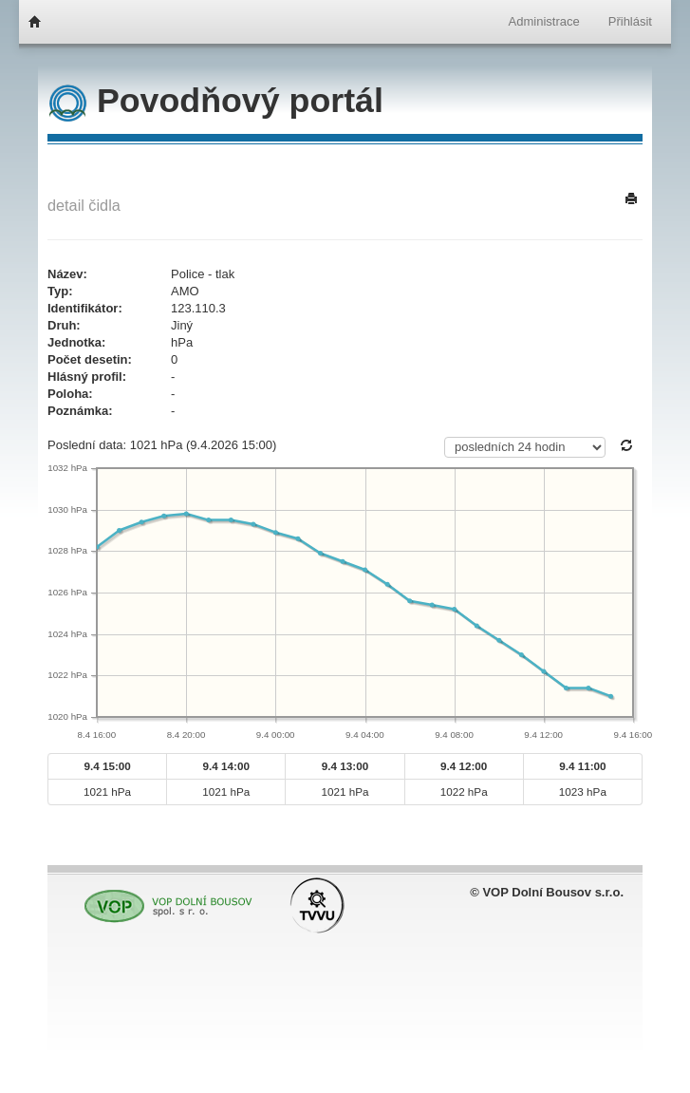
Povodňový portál (216, 101)
